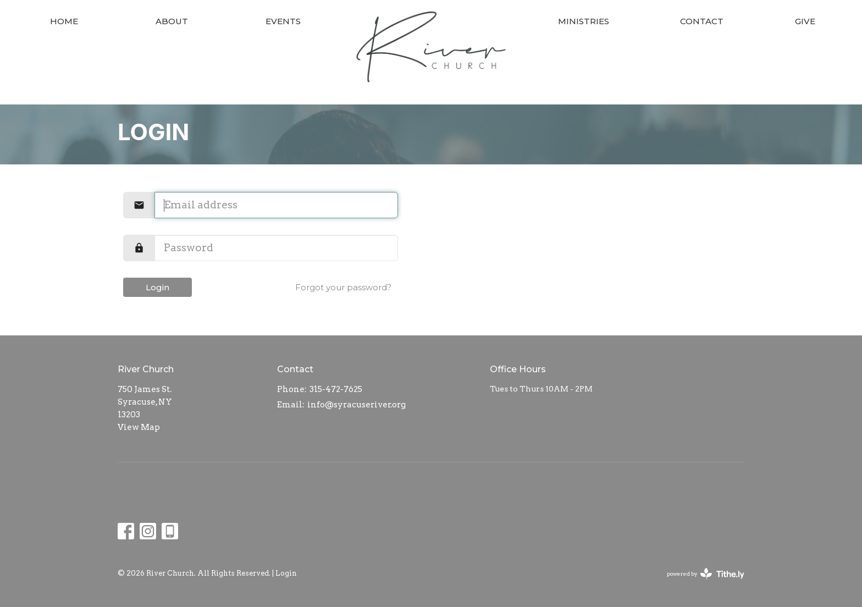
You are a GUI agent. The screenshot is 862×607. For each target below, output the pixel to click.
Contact (701, 21)
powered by (705, 573)
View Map (139, 427)
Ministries (583, 21)
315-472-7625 (336, 389)
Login (157, 287)
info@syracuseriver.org (356, 405)
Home (64, 21)
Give (805, 21)
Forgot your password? (343, 287)
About (172, 21)
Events (283, 21)
